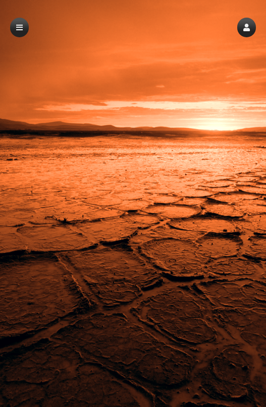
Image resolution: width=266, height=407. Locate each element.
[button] (246, 27)
